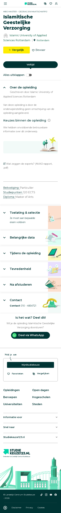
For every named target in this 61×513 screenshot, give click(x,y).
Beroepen (10, 397)
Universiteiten (12, 404)
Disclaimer (17, 507)
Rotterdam (43, 40)
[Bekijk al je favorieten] (15, 373)
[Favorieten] (51, 3)
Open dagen (40, 390)
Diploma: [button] (9, 196)
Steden (37, 404)
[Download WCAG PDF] (5, 508)
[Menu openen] (5, 3)
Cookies (41, 507)
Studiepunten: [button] (13, 192)
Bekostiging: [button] (11, 187)
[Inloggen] (56, 3)
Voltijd (30, 64)
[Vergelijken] (45, 3)
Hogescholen (41, 397)
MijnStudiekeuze (31, 365)
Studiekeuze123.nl (14, 437)
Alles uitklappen (17, 75)
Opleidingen (11, 390)
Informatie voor (12, 417)
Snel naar (9, 427)
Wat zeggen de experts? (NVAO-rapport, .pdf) (27, 165)
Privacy (30, 507)
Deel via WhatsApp (28, 335)
